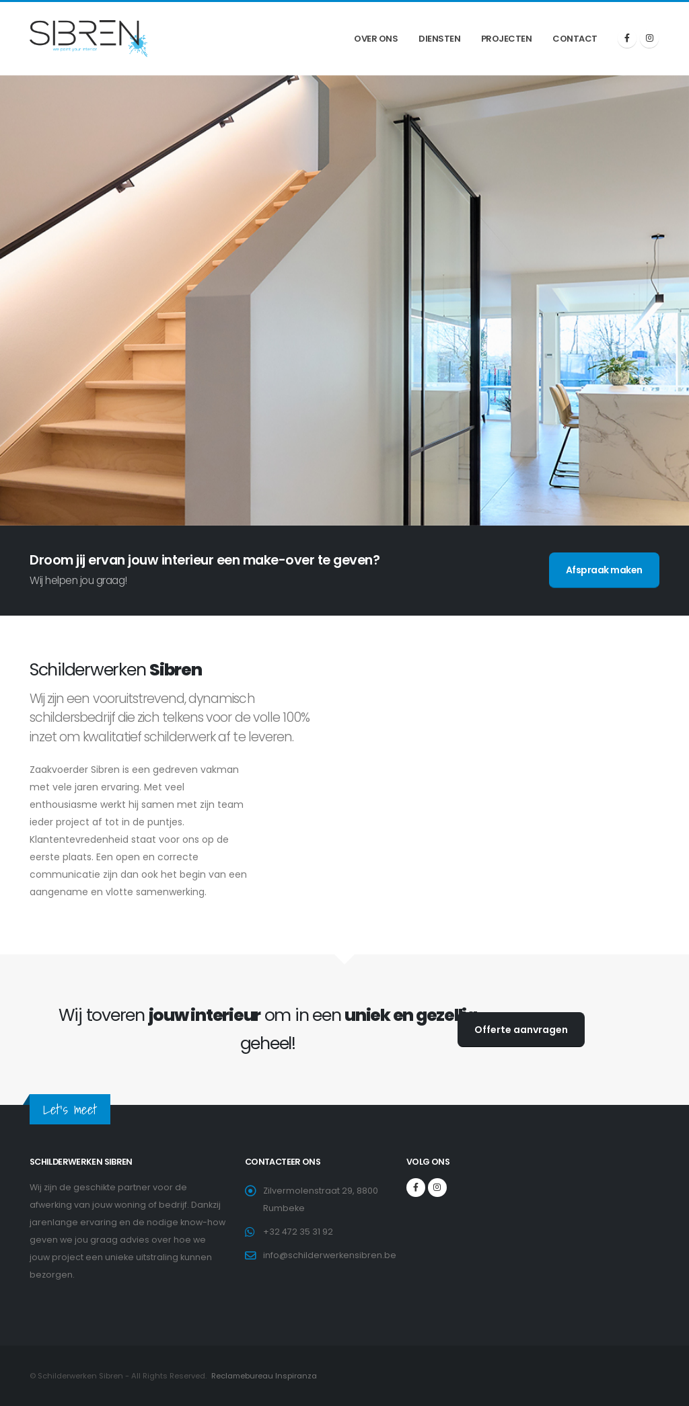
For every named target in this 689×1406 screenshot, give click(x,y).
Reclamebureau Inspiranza (263, 1375)
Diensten (439, 38)
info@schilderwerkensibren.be (329, 1255)
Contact (574, 38)
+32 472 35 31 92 (298, 1231)
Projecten (506, 38)
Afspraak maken (604, 570)
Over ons (376, 38)
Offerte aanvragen (521, 1029)
